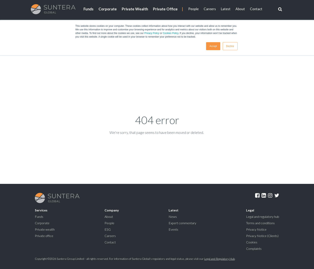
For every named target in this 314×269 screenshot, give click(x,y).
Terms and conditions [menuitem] (260, 223)
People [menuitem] (193, 9)
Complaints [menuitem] (254, 248)
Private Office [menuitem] (165, 9)
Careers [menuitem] (210, 9)
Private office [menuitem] (44, 236)
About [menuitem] (240, 9)
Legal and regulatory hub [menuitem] (262, 216)
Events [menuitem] (173, 229)
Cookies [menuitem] (251, 242)
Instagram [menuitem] (270, 195)
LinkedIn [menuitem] (264, 195)
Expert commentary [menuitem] (182, 223)
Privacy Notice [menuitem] (256, 229)
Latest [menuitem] (225, 9)
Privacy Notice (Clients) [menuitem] (262, 236)
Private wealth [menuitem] (45, 229)
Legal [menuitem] (250, 210)
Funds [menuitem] (89, 9)
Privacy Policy (151, 33)
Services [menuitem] (41, 210)
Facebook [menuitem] (257, 195)
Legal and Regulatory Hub (219, 258)
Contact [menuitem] (256, 9)
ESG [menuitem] (108, 229)
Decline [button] (230, 46)
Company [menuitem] (112, 210)
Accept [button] (213, 46)
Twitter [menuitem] (276, 195)
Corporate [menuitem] (108, 9)
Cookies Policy (170, 33)
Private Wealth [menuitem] (135, 9)
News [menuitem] (173, 216)
